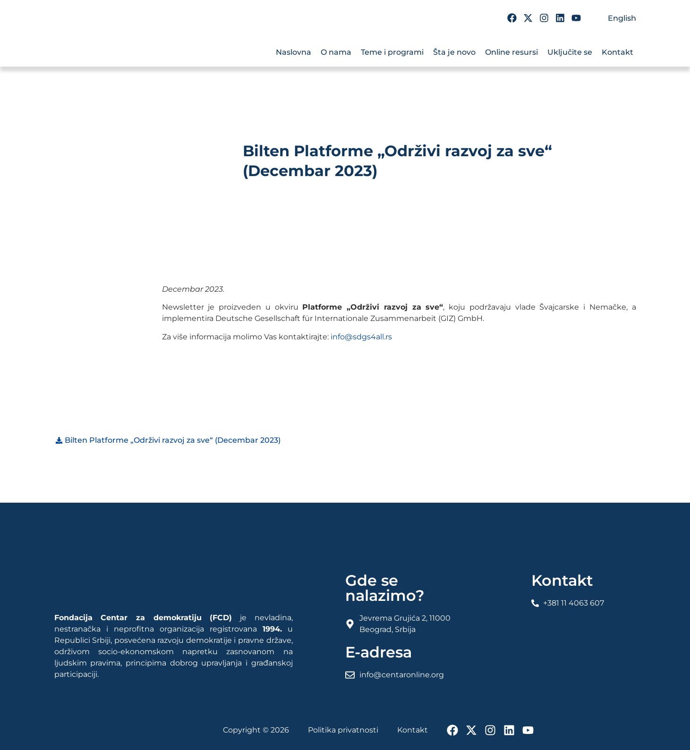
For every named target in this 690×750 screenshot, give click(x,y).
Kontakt (617, 52)
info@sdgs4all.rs (361, 336)
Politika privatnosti (343, 729)
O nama (336, 52)
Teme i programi (392, 52)
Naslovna (293, 52)
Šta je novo (454, 52)
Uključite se (569, 52)
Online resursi (511, 52)
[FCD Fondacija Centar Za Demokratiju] (111, 46)
